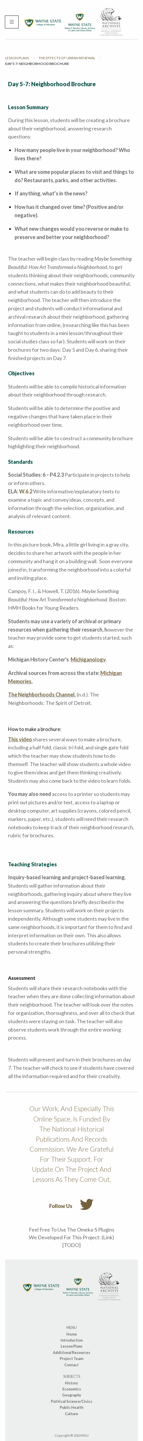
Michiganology (88, 659)
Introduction (72, 1340)
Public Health (71, 1407)
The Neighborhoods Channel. (42, 694)
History (71, 1383)
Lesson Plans (17, 58)
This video (20, 739)
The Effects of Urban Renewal (67, 58)
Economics (71, 1389)
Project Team (71, 1359)
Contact (71, 1365)
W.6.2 (25, 491)
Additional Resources (71, 1352)
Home (71, 1334)
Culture (71, 1414)
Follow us (71, 1203)
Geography (71, 1395)
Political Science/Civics (71, 1401)
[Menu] (12, 22)
